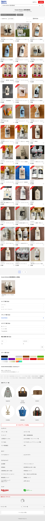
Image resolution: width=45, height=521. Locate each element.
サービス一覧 (3, 506)
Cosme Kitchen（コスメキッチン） (8, 14)
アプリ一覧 (25, 506)
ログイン (35, 2)
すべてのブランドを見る (22, 425)
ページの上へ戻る (22, 512)
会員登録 (41, 2)
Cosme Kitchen (22, 317)
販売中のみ (4, 18)
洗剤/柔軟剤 (20, 14)
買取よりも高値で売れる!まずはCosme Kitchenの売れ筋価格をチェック (22, 371)
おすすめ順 (11, 18)
